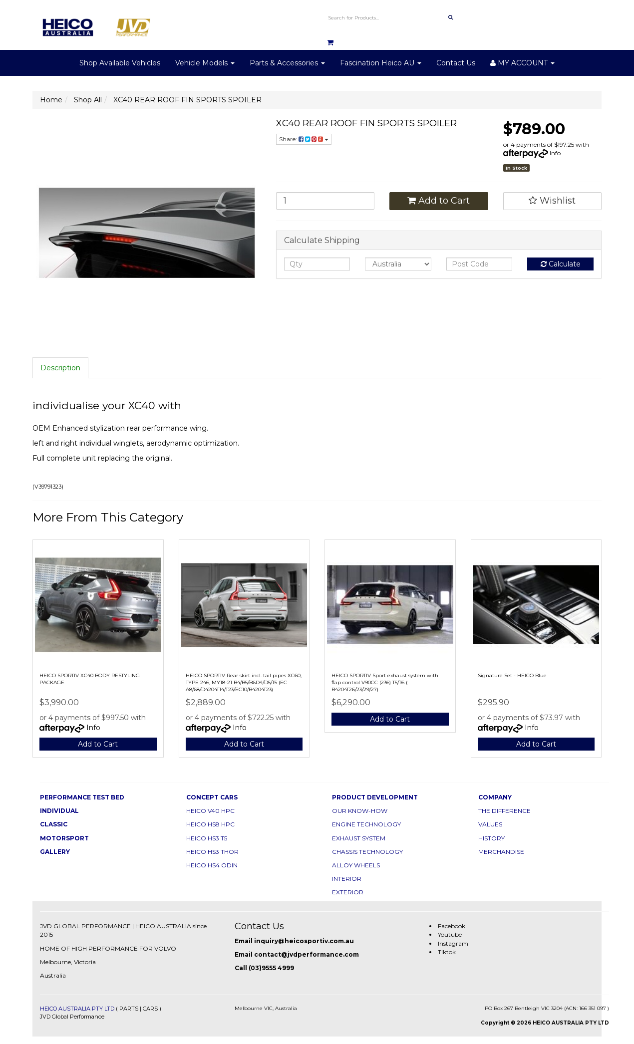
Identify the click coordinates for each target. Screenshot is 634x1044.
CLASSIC (53, 824)
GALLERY (55, 851)
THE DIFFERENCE (504, 810)
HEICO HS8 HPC (210, 824)
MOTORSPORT (64, 838)
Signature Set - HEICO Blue (512, 675)
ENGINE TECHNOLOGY (366, 824)
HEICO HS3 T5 (206, 838)
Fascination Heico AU (380, 62)
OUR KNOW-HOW (359, 810)
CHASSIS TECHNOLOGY (367, 851)
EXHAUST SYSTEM (358, 838)
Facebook (451, 926)
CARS (150, 1008)
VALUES (490, 824)
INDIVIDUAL (59, 810)
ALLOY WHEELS (356, 865)
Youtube (450, 934)
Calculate (561, 264)
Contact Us (455, 62)
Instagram (453, 943)
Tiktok (447, 952)
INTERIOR (346, 878)
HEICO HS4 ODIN (212, 865)
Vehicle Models (205, 62)
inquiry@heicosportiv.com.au (304, 941)
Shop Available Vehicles (119, 62)
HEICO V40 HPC (210, 810)
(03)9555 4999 (271, 968)
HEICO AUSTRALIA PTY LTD (77, 1008)
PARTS (128, 1008)
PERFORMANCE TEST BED (82, 797)
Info (555, 153)
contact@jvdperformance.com (306, 954)
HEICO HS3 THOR (212, 851)
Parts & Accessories (287, 62)
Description (60, 367)
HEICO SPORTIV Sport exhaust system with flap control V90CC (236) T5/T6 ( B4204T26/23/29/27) (384, 682)
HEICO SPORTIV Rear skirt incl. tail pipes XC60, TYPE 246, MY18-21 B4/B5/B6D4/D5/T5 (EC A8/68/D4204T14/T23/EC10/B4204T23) (244, 682)
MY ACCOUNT (522, 62)
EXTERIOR (347, 892)
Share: (303, 139)
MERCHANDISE (501, 851)
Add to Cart (438, 200)
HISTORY (491, 838)
